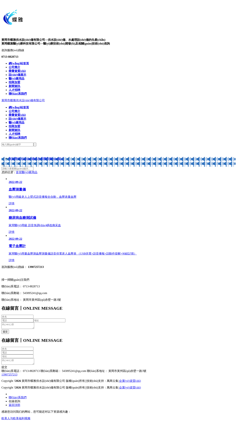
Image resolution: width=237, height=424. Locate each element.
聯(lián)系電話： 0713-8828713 (20, 373)
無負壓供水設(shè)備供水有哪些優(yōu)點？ (36, 158)
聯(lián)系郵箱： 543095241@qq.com (63, 373)
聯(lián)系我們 (18, 399)
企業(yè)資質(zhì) (130, 383)
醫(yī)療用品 (29, 172)
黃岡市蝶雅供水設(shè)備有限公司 (23, 100)
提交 (4, 369)
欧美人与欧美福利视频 (15, 420)
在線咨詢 (14, 403)
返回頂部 (14, 407)
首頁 (19, 172)
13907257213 (9, 376)
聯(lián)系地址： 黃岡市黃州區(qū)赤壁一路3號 (116, 373)
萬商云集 (112, 383)
